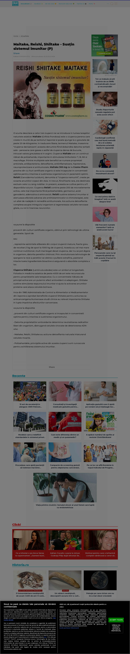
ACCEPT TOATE (116, 620)
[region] (65, 627)
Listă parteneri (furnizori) (69, 628)
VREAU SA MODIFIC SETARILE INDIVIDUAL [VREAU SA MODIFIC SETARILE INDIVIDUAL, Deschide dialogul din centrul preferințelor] (116, 628)
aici (45, 637)
